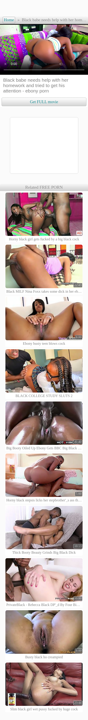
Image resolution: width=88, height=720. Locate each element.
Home (9, 20)
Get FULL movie (44, 102)
